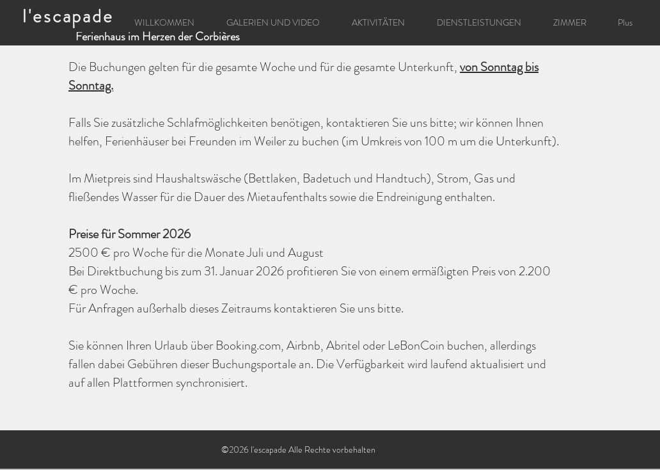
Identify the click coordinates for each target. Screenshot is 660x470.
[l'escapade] (69, 16)
